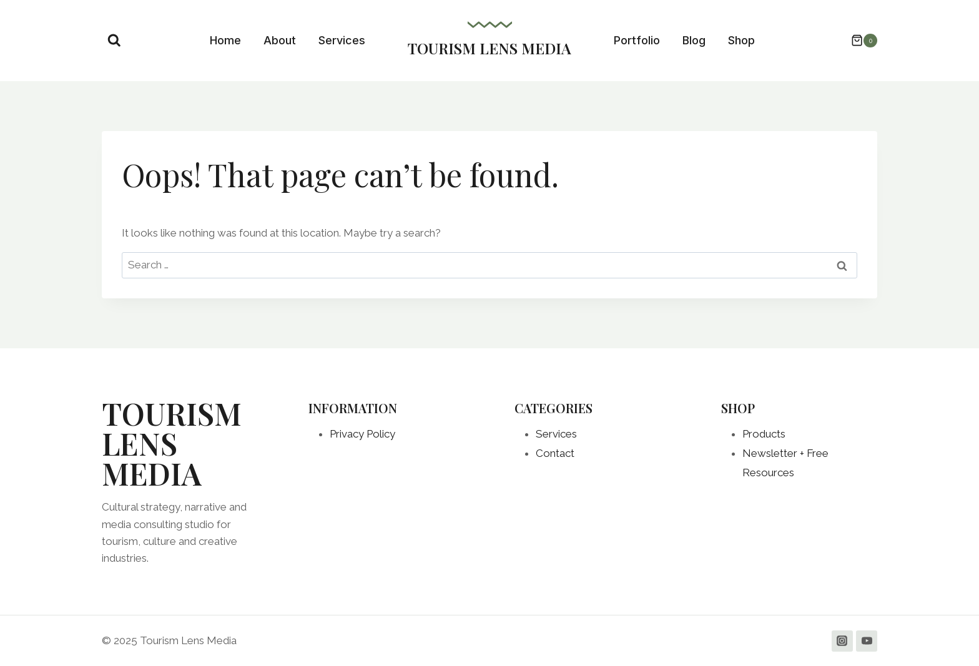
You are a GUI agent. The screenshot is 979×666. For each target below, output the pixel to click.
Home (225, 40)
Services (341, 40)
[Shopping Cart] (858, 40)
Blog (694, 40)
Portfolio (637, 40)
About (279, 40)
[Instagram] (842, 641)
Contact (555, 453)
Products (763, 434)
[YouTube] (866, 641)
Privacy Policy (362, 434)
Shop (741, 40)
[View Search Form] (114, 40)
